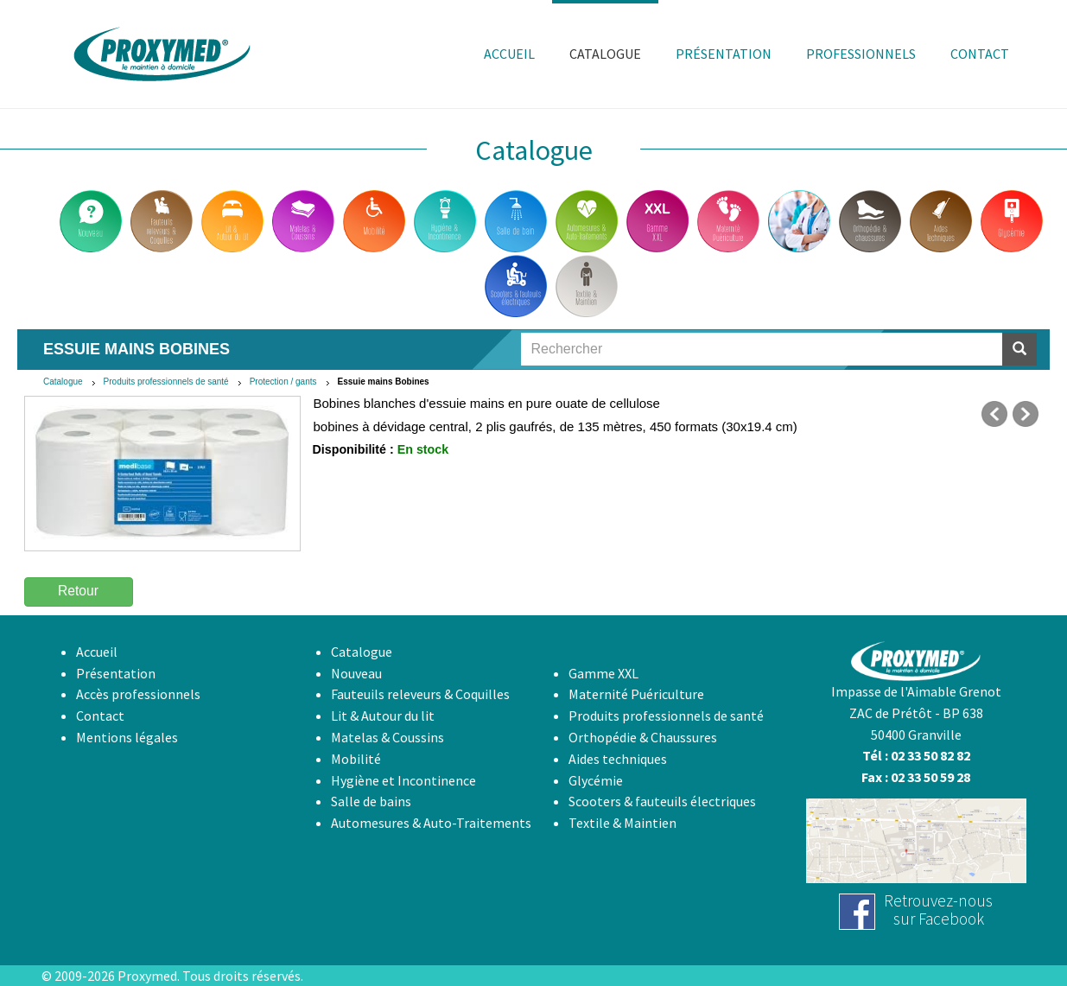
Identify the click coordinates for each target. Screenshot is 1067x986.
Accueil (96, 651)
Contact (100, 715)
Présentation (116, 673)
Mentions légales (127, 737)
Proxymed (147, 975)
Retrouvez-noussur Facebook (938, 909)
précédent (994, 414)
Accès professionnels (138, 694)
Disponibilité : (353, 449)
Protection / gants (283, 381)
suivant (1025, 414)
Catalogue (63, 381)
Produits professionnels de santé (166, 381)
